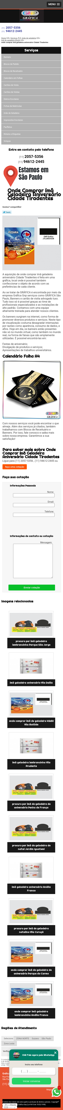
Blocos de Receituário (13, 71)
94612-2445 (14, 31)
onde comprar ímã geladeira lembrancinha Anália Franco (31, 1013)
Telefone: (33, 513)
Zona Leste (9, 1043)
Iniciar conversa (31, 1081)
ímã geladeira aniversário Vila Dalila (31, 682)
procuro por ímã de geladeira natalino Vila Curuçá (31, 930)
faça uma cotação (14, 466)
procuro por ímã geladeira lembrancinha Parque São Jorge (31, 643)
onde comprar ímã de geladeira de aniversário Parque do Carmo (31, 972)
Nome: (33, 494)
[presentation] (30, 526)
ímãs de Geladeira (11, 113)
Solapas (7, 141)
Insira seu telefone (33, 1064)
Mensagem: (33, 559)
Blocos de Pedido (11, 64)
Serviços (31, 50)
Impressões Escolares (13, 120)
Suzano (35, 1038)
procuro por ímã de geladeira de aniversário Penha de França (31, 806)
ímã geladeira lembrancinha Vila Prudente (31, 764)
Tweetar (6, 212)
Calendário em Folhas (13, 78)
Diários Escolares (11, 99)
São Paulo (46, 1038)
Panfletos (8, 127)
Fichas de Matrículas (13, 106)
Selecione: (9, 1038)
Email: (33, 503)
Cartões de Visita (11, 85)
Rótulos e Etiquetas (12, 134)
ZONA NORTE (22, 1038)
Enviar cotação (32, 587)
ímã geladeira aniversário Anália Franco (31, 889)
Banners (7, 57)
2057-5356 (13, 27)
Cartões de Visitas (12, 92)
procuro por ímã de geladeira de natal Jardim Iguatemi (31, 847)
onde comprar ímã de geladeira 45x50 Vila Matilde (31, 723)
